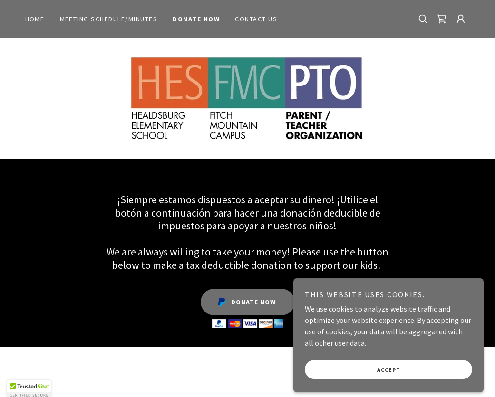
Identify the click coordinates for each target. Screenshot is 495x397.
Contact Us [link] (256, 19)
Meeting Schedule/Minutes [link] (109, 19)
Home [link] (35, 19)
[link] (441, 18)
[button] (460, 18)
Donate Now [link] (196, 19)
